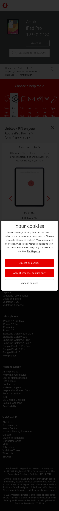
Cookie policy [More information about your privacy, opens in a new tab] (33, 251)
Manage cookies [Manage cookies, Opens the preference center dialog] (29, 283)
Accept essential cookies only (29, 273)
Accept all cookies (29, 262)
